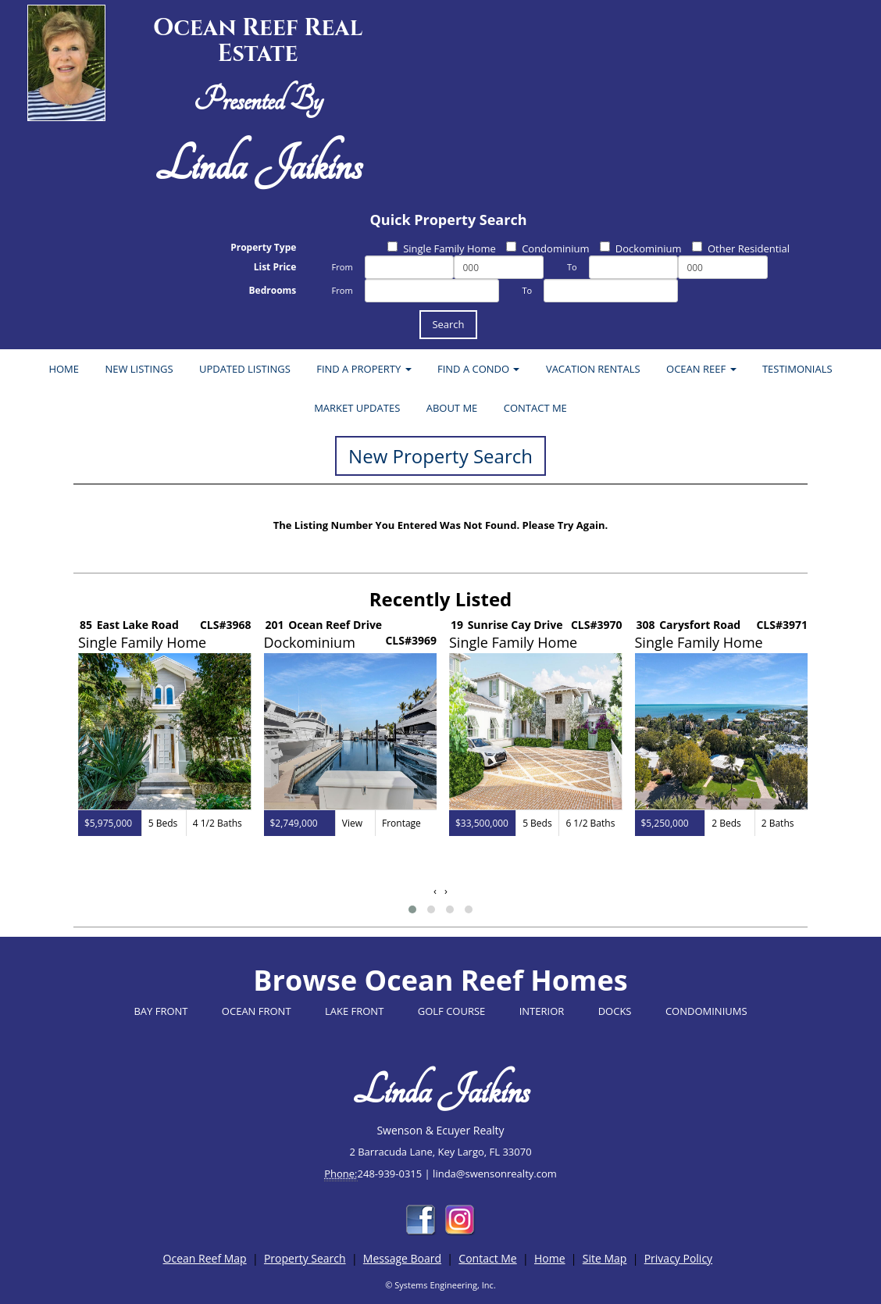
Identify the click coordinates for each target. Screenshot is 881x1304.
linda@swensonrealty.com (495, 1173)
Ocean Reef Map (205, 1258)
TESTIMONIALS (797, 369)
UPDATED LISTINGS (245, 369)
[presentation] (435, 891)
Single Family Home (441, 248)
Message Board (402, 1258)
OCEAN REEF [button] (701, 369)
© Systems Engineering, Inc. (440, 1285)
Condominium (547, 248)
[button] (412, 909)
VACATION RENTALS (593, 369)
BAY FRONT (160, 1011)
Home (549, 1258)
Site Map (605, 1258)
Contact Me (487, 1258)
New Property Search (440, 456)
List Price (275, 266)
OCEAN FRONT (256, 1011)
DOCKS (615, 1011)
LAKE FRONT (354, 1011)
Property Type (263, 247)
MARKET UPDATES (357, 408)
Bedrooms (273, 290)
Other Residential (741, 248)
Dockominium (641, 248)
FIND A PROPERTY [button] (363, 369)
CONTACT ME (535, 408)
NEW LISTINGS (139, 369)
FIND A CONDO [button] (478, 369)
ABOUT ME (452, 408)
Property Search (305, 1258)
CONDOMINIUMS (706, 1011)
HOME (63, 369)
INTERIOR (542, 1011)
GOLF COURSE (452, 1011)
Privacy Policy (678, 1258)
